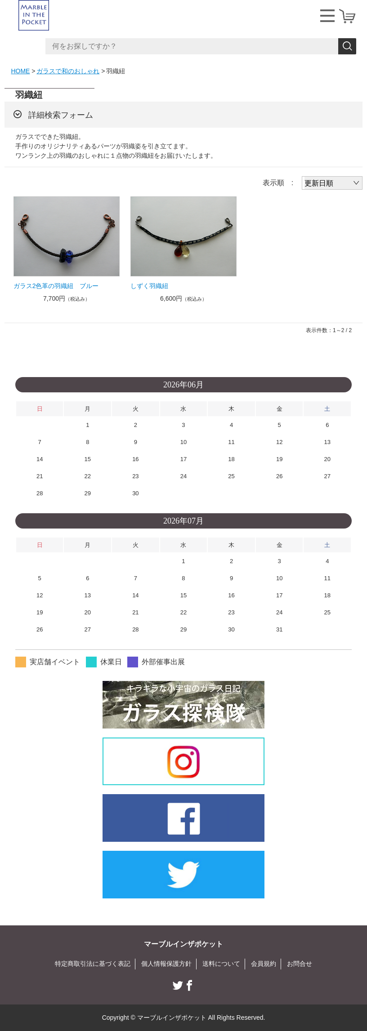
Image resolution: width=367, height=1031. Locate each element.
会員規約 (263, 963)
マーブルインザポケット (183, 944)
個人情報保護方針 (166, 963)
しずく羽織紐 (149, 285)
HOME (20, 71)
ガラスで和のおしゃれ (67, 71)
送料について (221, 963)
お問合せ (299, 963)
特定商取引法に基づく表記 (92, 963)
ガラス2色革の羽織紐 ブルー (56, 285)
